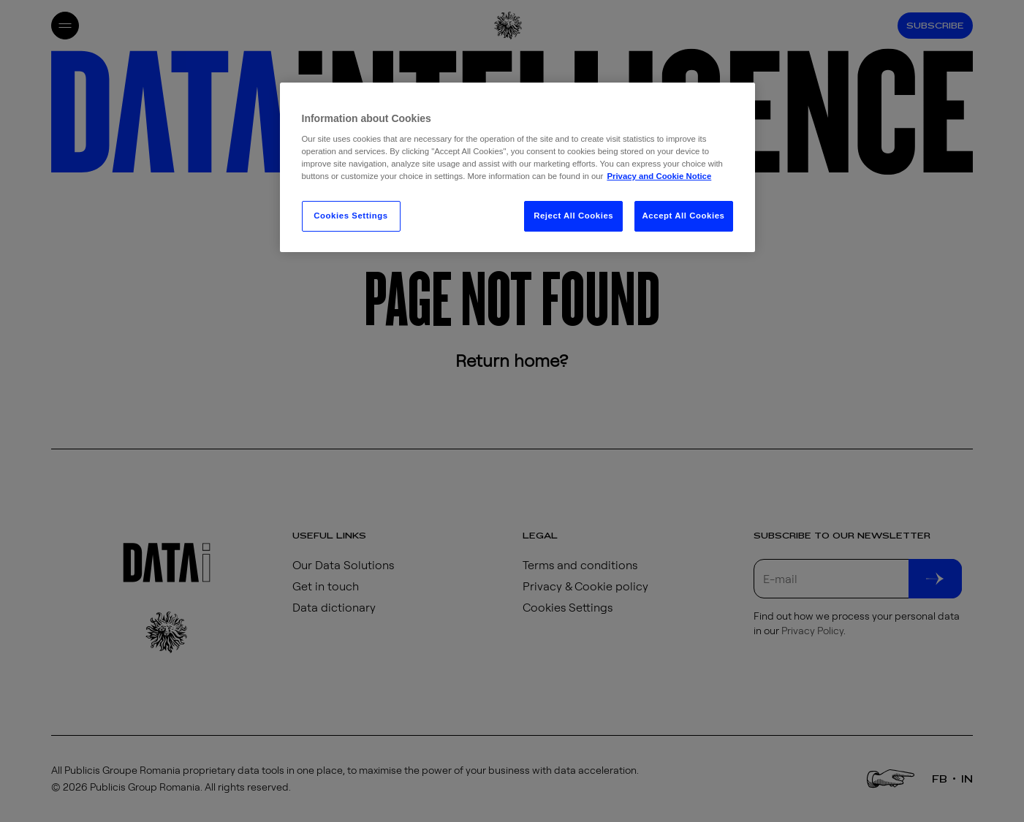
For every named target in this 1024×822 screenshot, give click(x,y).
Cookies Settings (350, 215)
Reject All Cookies (573, 215)
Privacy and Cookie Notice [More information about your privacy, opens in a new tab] (659, 176)
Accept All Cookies (683, 215)
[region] (517, 168)
